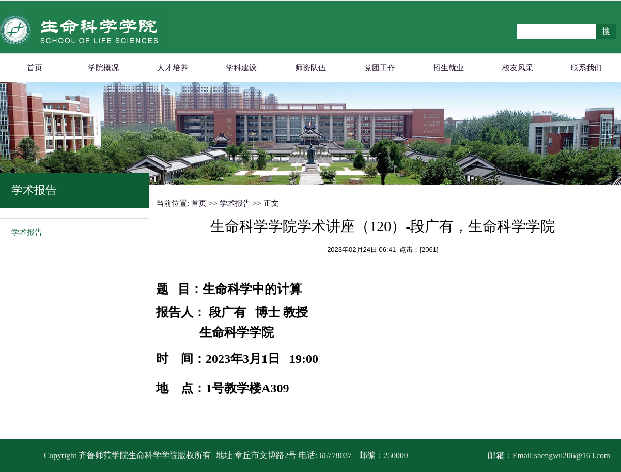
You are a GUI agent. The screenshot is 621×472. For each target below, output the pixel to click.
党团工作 (379, 68)
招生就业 (448, 68)
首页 (34, 68)
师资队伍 (310, 68)
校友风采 (517, 68)
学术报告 (26, 232)
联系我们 (586, 68)
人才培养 (172, 68)
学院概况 (103, 68)
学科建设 (241, 68)
